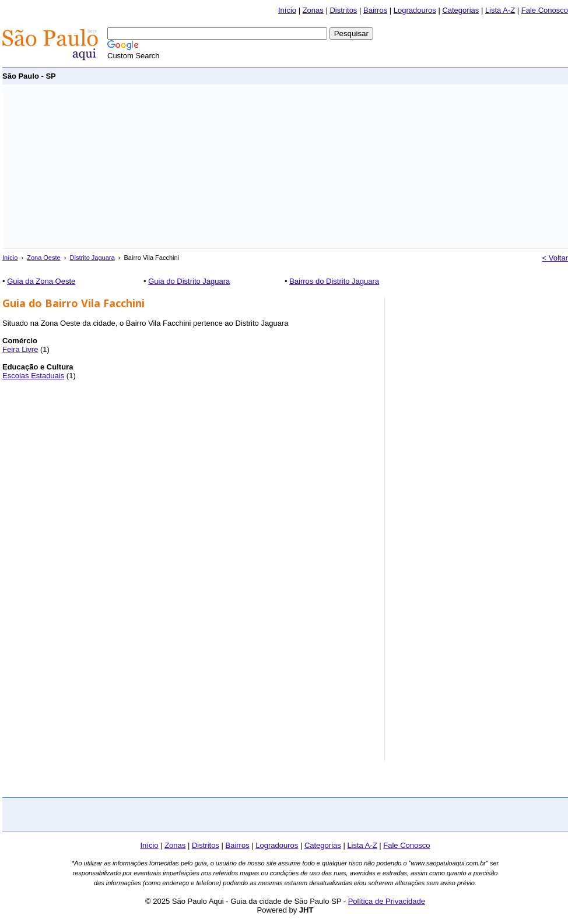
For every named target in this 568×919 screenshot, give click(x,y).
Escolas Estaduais (33, 375)
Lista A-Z (500, 10)
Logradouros (415, 10)
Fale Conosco (544, 10)
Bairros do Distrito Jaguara (334, 281)
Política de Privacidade (386, 901)
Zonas (313, 10)
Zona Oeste (43, 257)
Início (287, 10)
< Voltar (555, 257)
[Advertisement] (154, 166)
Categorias (460, 10)
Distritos (343, 10)
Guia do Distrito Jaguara (189, 281)
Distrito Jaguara (92, 257)
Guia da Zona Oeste (41, 281)
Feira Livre (20, 349)
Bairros (375, 10)
